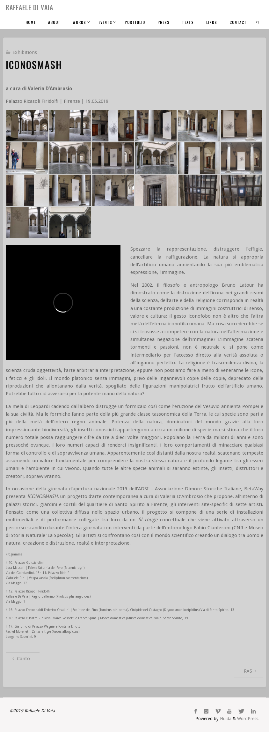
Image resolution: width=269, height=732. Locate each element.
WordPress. (248, 718)
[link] (258, 22)
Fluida (225, 718)
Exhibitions (24, 52)
